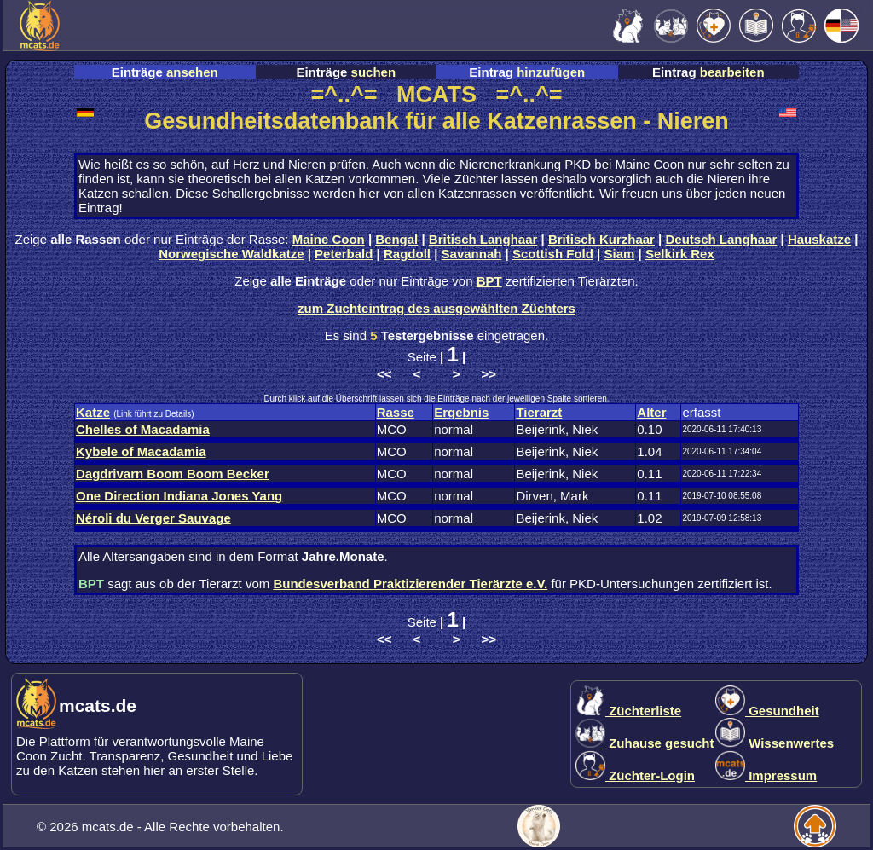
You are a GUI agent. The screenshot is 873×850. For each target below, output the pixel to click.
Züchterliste (628, 710)
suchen (373, 72)
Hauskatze (819, 239)
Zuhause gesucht (644, 743)
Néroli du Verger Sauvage (153, 518)
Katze (93, 412)
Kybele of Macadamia (141, 451)
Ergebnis (461, 412)
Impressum (766, 775)
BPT (489, 281)
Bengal (396, 239)
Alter (651, 412)
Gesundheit (767, 710)
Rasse (395, 412)
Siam (619, 253)
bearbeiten (732, 72)
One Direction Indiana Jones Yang (179, 496)
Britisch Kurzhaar (601, 239)
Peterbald (344, 253)
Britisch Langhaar (483, 239)
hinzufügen (551, 72)
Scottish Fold (552, 253)
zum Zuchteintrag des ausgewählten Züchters (436, 308)
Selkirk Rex (679, 253)
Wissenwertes (774, 743)
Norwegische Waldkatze (231, 253)
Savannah (472, 253)
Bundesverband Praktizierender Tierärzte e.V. (410, 583)
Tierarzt (539, 412)
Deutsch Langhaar (722, 239)
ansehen (192, 72)
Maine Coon (328, 239)
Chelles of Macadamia (143, 429)
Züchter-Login (635, 775)
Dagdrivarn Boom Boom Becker (172, 473)
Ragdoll (407, 253)
